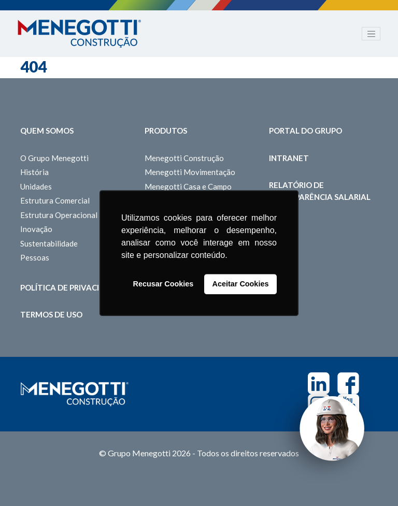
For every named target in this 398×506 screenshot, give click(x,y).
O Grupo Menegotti (54, 158)
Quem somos (47, 130)
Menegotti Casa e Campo (188, 186)
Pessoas (34, 257)
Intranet (289, 158)
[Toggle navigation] (371, 33)
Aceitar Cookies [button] (240, 284)
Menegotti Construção (184, 158)
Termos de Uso (51, 314)
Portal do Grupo (305, 130)
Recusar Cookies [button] (163, 284)
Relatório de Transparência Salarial (320, 190)
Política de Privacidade (70, 287)
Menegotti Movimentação (190, 172)
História (34, 172)
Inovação (36, 229)
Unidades (36, 186)
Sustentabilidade (49, 243)
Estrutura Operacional (58, 215)
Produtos (166, 130)
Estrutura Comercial (55, 200)
